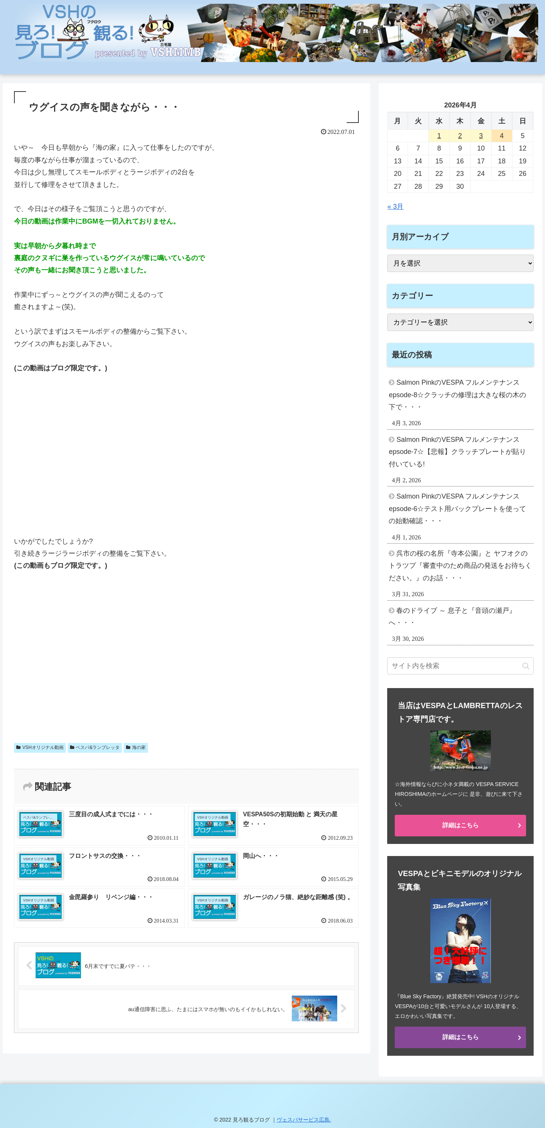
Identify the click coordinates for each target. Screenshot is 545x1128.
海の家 (136, 747)
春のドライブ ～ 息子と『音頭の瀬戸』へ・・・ (452, 616)
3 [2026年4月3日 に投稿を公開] (481, 136)
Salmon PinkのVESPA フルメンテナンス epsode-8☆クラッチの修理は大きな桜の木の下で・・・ (457, 395)
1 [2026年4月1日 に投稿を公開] (439, 136)
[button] (526, 666)
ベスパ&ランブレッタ (95, 747)
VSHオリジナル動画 (39, 747)
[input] (460, 665)
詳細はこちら (460, 825)
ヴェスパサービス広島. (304, 1120)
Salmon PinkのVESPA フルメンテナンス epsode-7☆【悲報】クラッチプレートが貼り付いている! (457, 452)
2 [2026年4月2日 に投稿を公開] (460, 136)
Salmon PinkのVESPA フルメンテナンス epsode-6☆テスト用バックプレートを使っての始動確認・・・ (457, 509)
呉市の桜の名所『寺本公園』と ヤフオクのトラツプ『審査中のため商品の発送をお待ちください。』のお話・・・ (460, 566)
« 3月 (395, 206)
